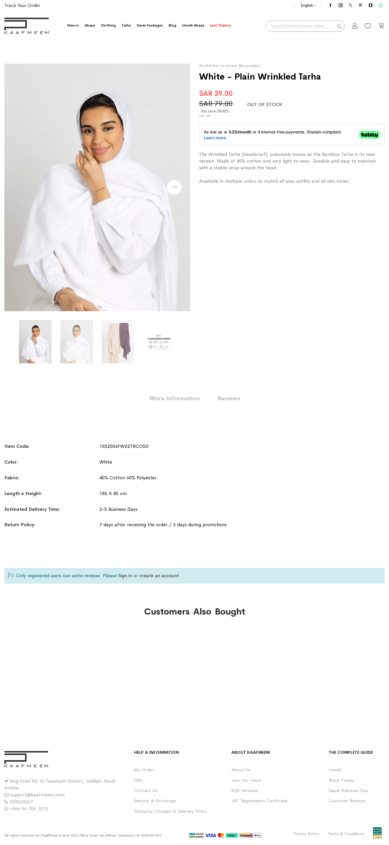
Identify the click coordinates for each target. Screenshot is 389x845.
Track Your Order (22, 5)
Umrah (335, 769)
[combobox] (305, 26)
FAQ (138, 780)
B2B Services (244, 790)
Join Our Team (246, 780)
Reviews (228, 398)
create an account (159, 576)
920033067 (21, 802)
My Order (144, 769)
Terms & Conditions (346, 833)
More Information (174, 398)
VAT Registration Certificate (259, 800)
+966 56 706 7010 (29, 809)
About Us (241, 769)
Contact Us (145, 790)
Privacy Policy (306, 833)
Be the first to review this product (229, 65)
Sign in (125, 576)
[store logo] (26, 26)
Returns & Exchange (155, 800)
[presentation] (174, 187)
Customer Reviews (347, 800)
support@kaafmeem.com (37, 795)
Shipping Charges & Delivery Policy (170, 811)
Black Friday (341, 780)
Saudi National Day (348, 790)
